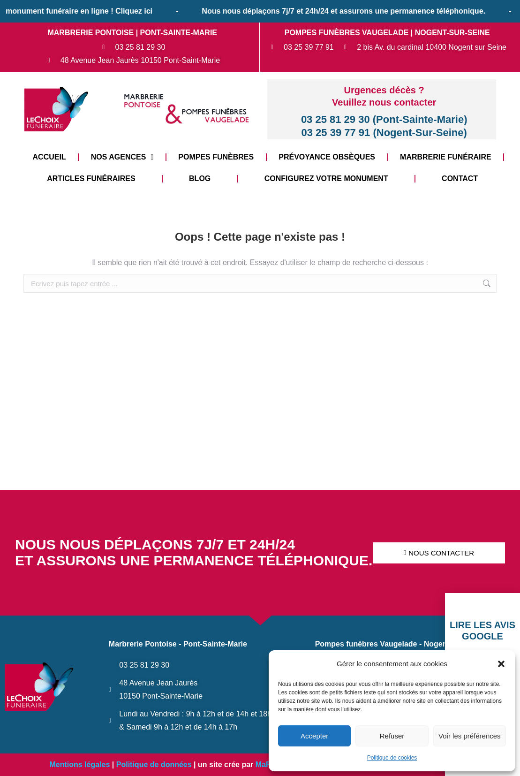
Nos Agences (122, 157)
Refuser (392, 736)
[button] (501, 664)
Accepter (314, 736)
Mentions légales (79, 764)
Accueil (49, 157)
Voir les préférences (469, 736)
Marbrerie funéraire (445, 157)
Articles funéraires (91, 179)
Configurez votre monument (326, 179)
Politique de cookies (392, 757)
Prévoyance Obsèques (327, 157)
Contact (460, 179)
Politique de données (154, 764)
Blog (200, 179)
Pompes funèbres (216, 157)
